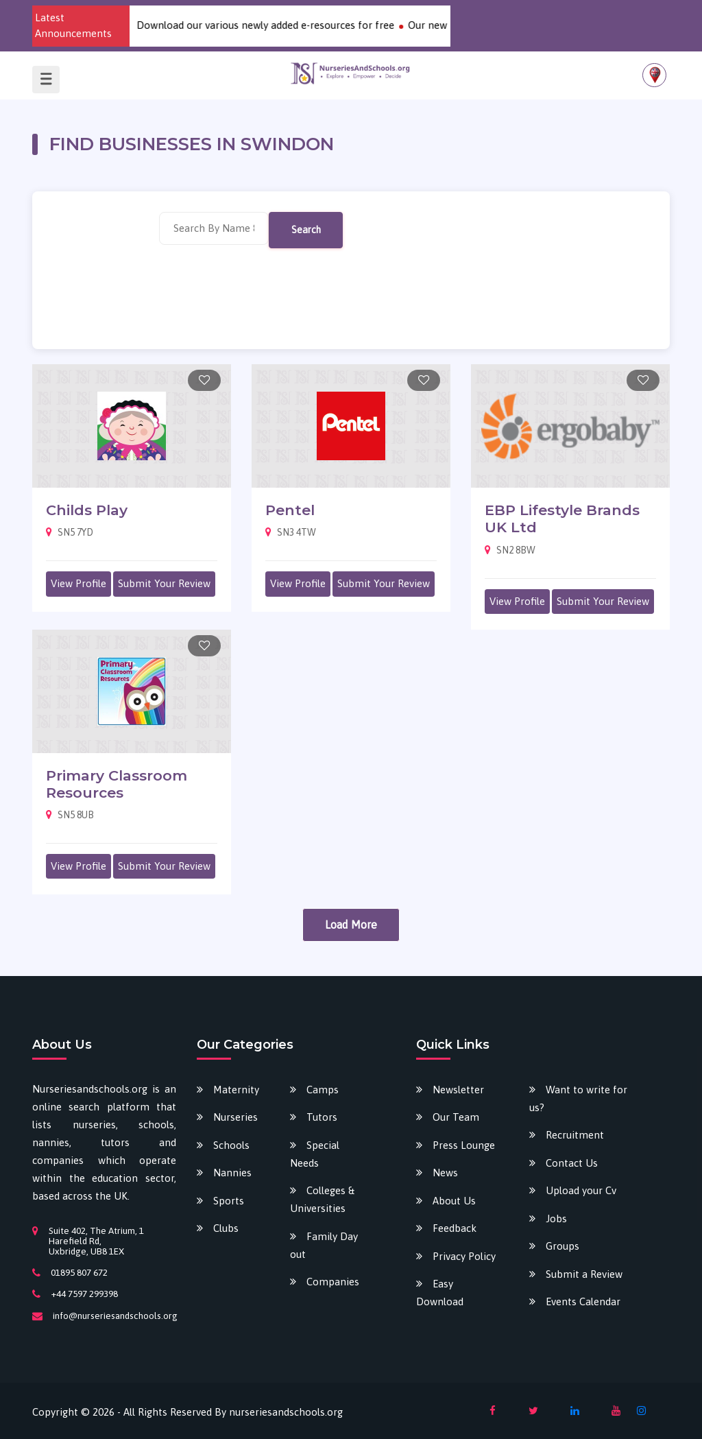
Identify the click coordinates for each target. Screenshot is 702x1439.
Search (306, 229)
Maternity (236, 1089)
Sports (228, 1200)
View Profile (78, 583)
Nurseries (235, 1117)
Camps (322, 1089)
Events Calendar (583, 1301)
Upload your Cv (581, 1190)
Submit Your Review (164, 583)
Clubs (226, 1228)
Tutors (321, 1117)
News (445, 1172)
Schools (231, 1145)
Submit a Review (584, 1274)
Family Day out (324, 1245)
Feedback (454, 1228)
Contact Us (572, 1163)
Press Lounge (464, 1145)
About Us (454, 1200)
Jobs (556, 1218)
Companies (332, 1281)
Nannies (232, 1172)
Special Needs (314, 1154)
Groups (562, 1246)
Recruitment (575, 1135)
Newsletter (458, 1089)
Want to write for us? (578, 1098)
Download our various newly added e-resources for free (279, 25)
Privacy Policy (464, 1256)
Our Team (456, 1117)
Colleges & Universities (322, 1199)
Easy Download (439, 1292)
